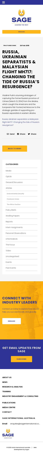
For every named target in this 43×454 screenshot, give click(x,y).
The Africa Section (13, 204)
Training (6, 391)
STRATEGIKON (11, 239)
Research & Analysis (12, 386)
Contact (7, 412)
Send (10, 134)
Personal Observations (16, 233)
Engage (21, 32)
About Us (6, 377)
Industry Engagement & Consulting (20, 396)
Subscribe (21, 359)
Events (9, 262)
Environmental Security (15, 193)
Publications (8, 402)
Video (8, 250)
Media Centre (8, 407)
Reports (9, 221)
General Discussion (14, 182)
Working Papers (12, 215)
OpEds (9, 176)
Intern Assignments (14, 227)
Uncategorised (12, 256)
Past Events (11, 268)
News (4, 382)
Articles (9, 188)
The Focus (10, 244)
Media (8, 170)
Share (21, 134)
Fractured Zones (9, 45)
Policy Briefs (11, 210)
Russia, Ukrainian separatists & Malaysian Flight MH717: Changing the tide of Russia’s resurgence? (20, 122)
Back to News (14, 148)
